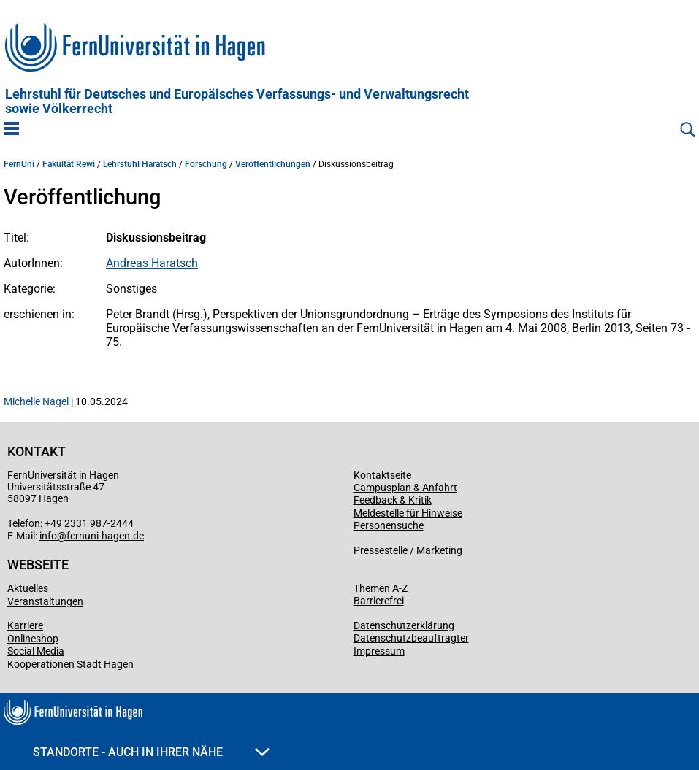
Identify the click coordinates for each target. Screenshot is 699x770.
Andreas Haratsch (152, 263)
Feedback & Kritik (393, 500)
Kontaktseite (382, 475)
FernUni (19, 164)
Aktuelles (27, 588)
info (48, 536)
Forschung (206, 164)
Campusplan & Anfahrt (405, 487)
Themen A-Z (381, 588)
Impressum (379, 651)
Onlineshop (32, 638)
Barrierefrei (379, 601)
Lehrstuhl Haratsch (140, 164)
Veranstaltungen (45, 601)
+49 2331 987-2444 (89, 523)
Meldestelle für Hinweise (408, 513)
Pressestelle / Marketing (408, 550)
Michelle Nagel (36, 401)
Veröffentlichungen (272, 164)
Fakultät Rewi (68, 164)
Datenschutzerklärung (404, 625)
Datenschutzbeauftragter (411, 638)
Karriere (25, 625)
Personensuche (389, 525)
